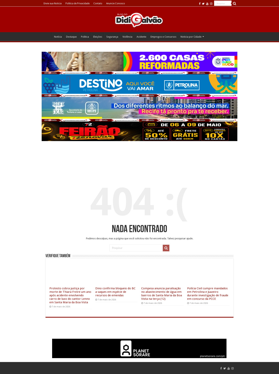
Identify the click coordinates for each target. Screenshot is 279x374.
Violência (127, 36)
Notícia (58, 36)
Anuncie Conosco (115, 3)
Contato (97, 3)
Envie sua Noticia (53, 3)
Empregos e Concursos (163, 36)
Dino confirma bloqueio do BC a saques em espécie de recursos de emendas (115, 292)
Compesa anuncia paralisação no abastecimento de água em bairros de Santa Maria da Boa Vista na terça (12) (161, 294)
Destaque (71, 36)
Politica (85, 36)
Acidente (141, 36)
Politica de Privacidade (77, 3)
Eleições (97, 36)
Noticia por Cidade (191, 36)
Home (47, 36)
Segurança (112, 36)
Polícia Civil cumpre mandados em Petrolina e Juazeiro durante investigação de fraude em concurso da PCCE (207, 294)
